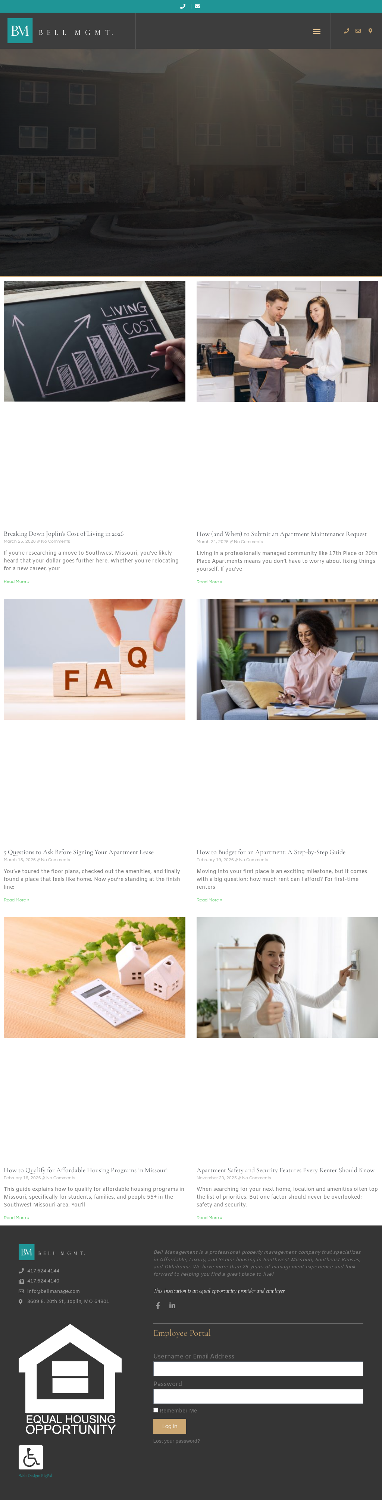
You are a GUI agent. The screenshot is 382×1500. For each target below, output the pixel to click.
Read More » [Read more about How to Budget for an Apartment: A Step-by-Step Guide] (209, 900)
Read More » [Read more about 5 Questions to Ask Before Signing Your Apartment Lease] (16, 900)
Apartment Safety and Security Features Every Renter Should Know (286, 1170)
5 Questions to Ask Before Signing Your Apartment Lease (79, 852)
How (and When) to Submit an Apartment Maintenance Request (282, 534)
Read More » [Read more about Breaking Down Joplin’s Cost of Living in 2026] (16, 581)
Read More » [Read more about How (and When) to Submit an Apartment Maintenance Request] (209, 582)
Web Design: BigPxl (35, 1475)
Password (167, 1384)
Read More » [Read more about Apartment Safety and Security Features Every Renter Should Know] (209, 1217)
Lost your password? (176, 1441)
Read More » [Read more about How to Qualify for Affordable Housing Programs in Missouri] (16, 1217)
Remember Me (175, 1411)
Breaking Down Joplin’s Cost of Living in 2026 (63, 533)
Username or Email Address (193, 1357)
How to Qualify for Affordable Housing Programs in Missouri (86, 1170)
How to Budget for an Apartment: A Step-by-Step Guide (271, 852)
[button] (317, 31)
